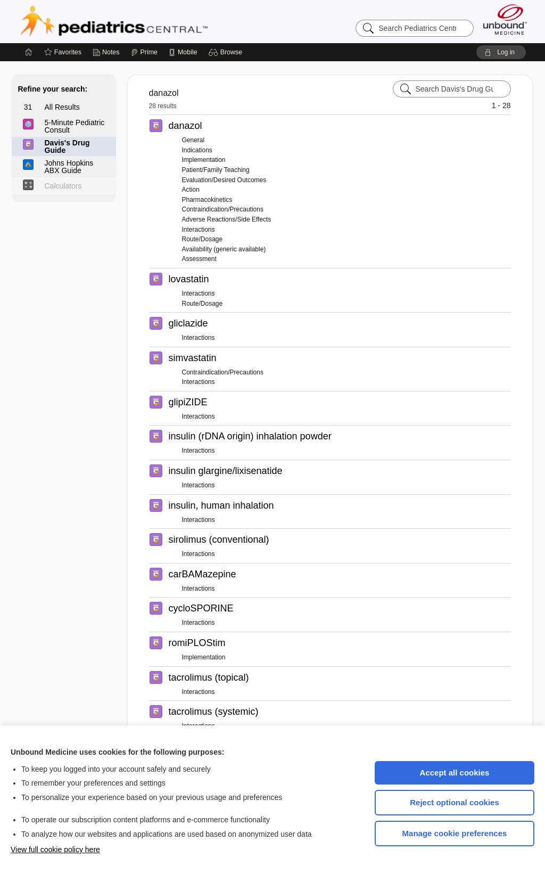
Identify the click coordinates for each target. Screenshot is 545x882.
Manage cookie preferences (454, 833)
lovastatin (189, 279)
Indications (197, 150)
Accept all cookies (455, 772)
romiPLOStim (197, 643)
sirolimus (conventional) (219, 539)
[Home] (28, 52)
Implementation (204, 160)
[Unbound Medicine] (505, 19)
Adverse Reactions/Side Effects (226, 219)
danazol (185, 125)
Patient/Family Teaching (216, 170)
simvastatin (193, 358)
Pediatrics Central (152, 21)
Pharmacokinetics (207, 199)
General (193, 140)
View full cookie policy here (55, 849)
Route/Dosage (202, 239)
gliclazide (188, 323)
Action (191, 189)
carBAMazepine (202, 574)
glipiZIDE (188, 402)
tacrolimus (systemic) (214, 711)
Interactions (198, 229)
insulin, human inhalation (221, 505)
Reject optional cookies (454, 802)
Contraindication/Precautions (222, 209)
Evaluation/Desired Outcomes (224, 180)
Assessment (199, 259)
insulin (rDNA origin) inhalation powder (250, 436)
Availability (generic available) (224, 249)
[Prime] (144, 52)
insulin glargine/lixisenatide (226, 471)
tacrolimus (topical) (209, 677)
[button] (227, 52)
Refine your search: (53, 89)
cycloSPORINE (201, 608)
